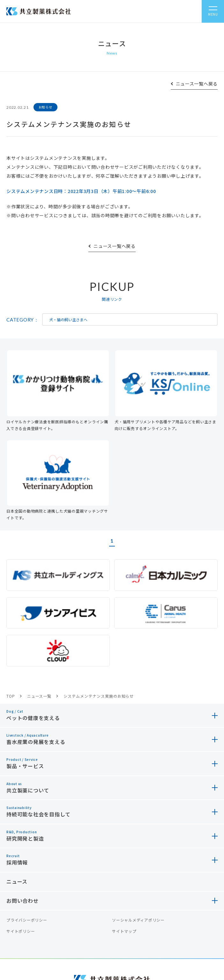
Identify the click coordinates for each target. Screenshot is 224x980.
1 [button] (112, 541)
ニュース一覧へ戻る (197, 83)
